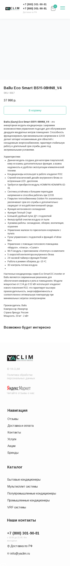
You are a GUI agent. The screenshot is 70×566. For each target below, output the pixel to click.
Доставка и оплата (20, 425)
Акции (11, 446)
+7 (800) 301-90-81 (35, 8)
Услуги (11, 439)
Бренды (12, 452)
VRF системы (16, 507)
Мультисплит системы (22, 486)
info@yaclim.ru (20, 553)
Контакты (14, 432)
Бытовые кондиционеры (24, 479)
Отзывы (12, 419)
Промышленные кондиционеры (28, 500)
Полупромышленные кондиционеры (31, 493)
